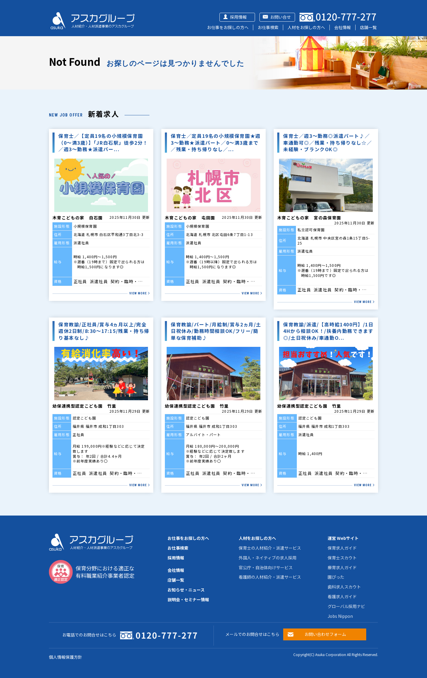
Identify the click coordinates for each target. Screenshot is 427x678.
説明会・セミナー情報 (188, 599)
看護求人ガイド (342, 596)
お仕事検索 (268, 27)
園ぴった (336, 577)
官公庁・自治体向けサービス (266, 567)
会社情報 (342, 27)
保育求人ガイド (342, 548)
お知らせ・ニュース (186, 590)
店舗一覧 (368, 27)
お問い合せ (280, 17)
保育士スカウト (342, 558)
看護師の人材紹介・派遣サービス (270, 577)
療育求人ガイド (342, 567)
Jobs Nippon (340, 616)
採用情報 (238, 17)
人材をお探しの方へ (306, 27)
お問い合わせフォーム (325, 634)
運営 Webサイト (343, 538)
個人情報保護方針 (65, 657)
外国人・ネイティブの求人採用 (268, 558)
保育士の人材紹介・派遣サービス (270, 548)
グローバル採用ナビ (346, 606)
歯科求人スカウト (344, 587)
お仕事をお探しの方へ (227, 27)
